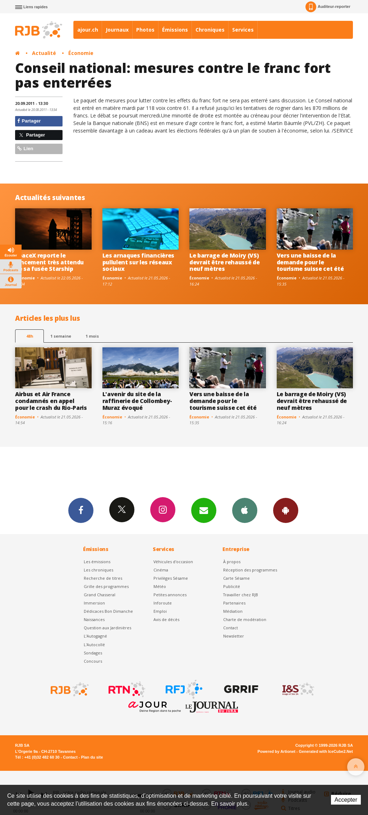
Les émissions (97, 561)
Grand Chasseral (99, 594)
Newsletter (233, 636)
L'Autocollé (94, 644)
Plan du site (92, 757)
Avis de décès (166, 619)
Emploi (160, 611)
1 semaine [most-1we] (60, 336)
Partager (29, 121)
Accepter (346, 800)
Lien (25, 148)
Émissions (175, 29)
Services (243, 29)
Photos (145, 29)
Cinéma (160, 570)
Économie (80, 53)
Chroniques (210, 29)
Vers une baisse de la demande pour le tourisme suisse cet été (310, 262)
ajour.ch (87, 29)
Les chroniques (98, 570)
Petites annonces (170, 594)
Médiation (233, 611)
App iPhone (244, 510)
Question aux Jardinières (107, 627)
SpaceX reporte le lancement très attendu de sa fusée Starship (49, 262)
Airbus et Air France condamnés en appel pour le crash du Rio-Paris (51, 401)
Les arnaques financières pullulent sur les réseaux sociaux (138, 262)
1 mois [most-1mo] (92, 336)
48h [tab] (29, 336)
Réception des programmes (250, 570)
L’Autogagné (95, 636)
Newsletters (203, 510)
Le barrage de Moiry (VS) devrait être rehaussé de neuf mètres (224, 262)
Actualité (44, 53)
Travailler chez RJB (240, 594)
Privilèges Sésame (170, 578)
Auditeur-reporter (327, 6)
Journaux (117, 29)
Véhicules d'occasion (173, 561)
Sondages (93, 652)
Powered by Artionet (276, 751)
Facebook (80, 510)
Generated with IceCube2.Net (326, 751)
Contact (230, 627)
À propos (231, 561)
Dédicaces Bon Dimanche (108, 611)
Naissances (94, 619)
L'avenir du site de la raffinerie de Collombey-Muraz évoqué (137, 401)
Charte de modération (244, 619)
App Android (285, 510)
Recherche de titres (103, 578)
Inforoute (162, 603)
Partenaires (234, 603)
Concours (93, 661)
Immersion (94, 603)
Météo (159, 586)
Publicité (231, 586)
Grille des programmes (106, 586)
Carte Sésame (236, 578)
